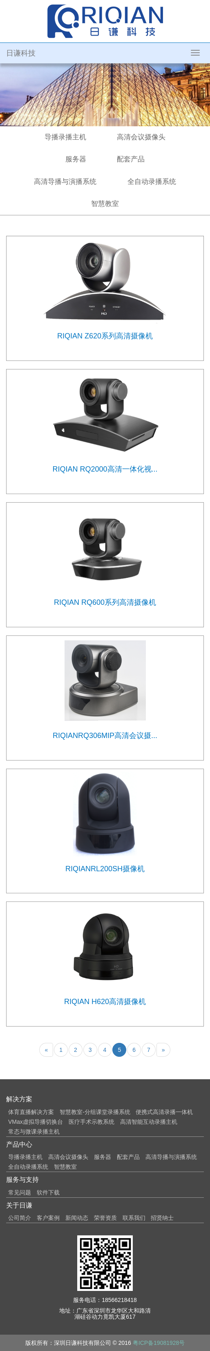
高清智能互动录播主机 (148, 1121)
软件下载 (48, 1192)
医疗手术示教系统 (91, 1121)
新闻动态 (76, 1218)
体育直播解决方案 (31, 1112)
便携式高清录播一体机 (164, 1112)
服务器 (75, 159)
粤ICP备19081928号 (159, 1343)
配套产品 (131, 159)
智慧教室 (105, 204)
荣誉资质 (105, 1218)
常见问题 (19, 1192)
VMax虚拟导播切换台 (35, 1121)
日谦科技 (21, 53)
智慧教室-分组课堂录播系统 (95, 1112)
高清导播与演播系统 (65, 182)
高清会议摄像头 (141, 137)
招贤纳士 (162, 1218)
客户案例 (48, 1218)
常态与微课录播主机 (34, 1131)
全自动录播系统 (151, 182)
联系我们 (134, 1218)
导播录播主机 (65, 137)
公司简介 (19, 1218)
